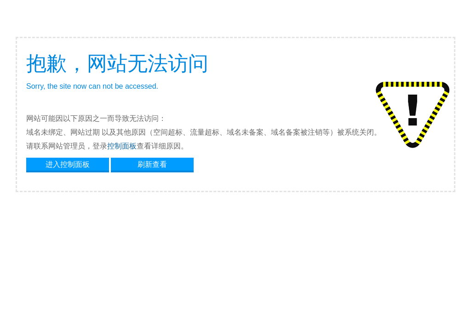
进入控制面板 (68, 164)
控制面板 (122, 146)
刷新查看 (152, 164)
